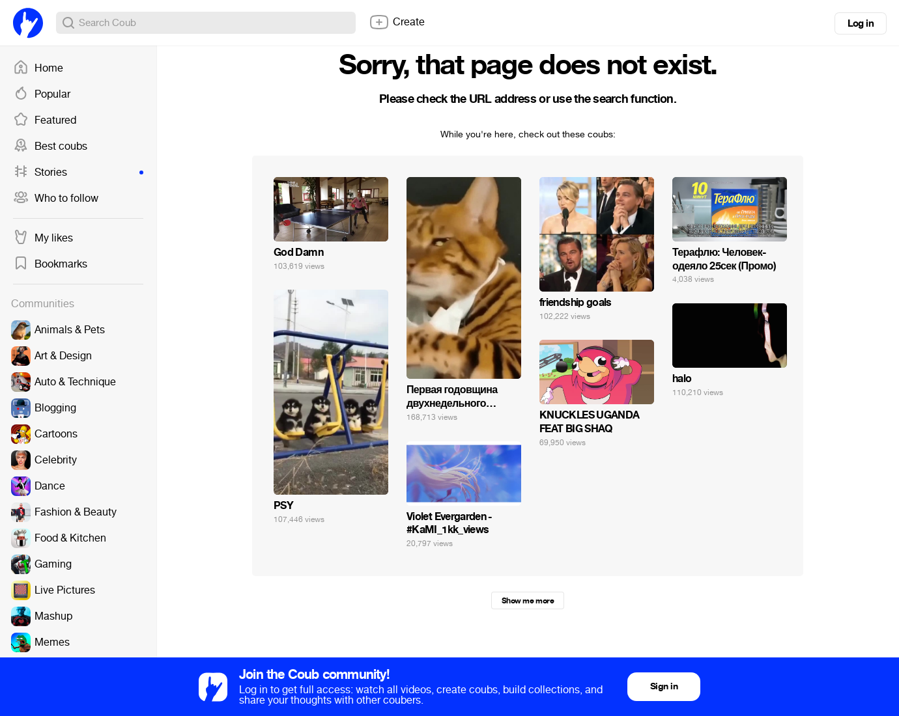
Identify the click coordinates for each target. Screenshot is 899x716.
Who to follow (55, 198)
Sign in (664, 686)
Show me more (528, 601)
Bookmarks (50, 264)
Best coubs (50, 146)
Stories (78, 172)
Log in (861, 23)
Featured (44, 120)
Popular (41, 94)
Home (38, 68)
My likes (43, 238)
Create (397, 22)
